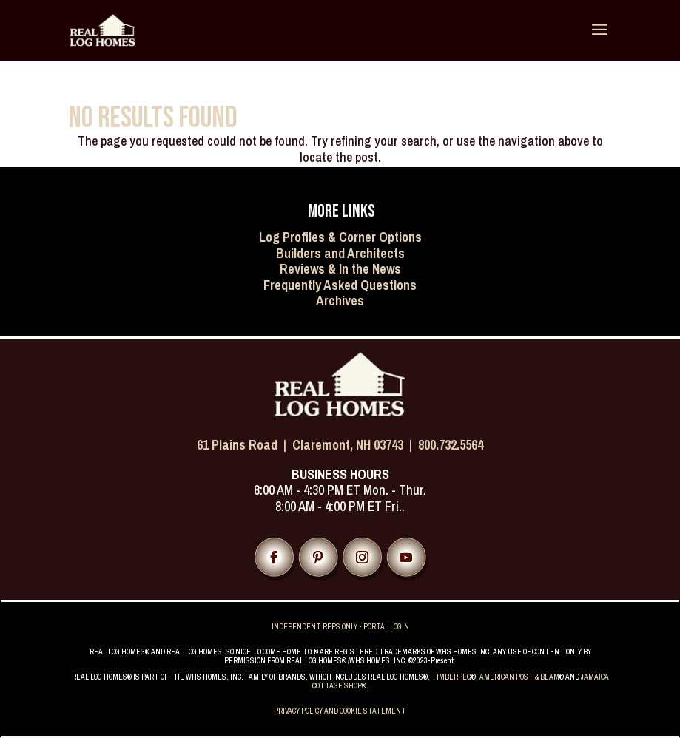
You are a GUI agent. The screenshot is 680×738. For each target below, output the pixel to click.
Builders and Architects (340, 253)
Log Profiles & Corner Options (340, 237)
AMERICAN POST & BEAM (519, 677)
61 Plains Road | (244, 445)
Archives (340, 300)
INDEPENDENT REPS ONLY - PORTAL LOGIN (340, 627)
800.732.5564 (450, 445)
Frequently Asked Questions (340, 285)
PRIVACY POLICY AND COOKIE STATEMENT (340, 711)
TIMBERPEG (451, 677)
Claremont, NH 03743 (347, 445)
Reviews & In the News (340, 269)
